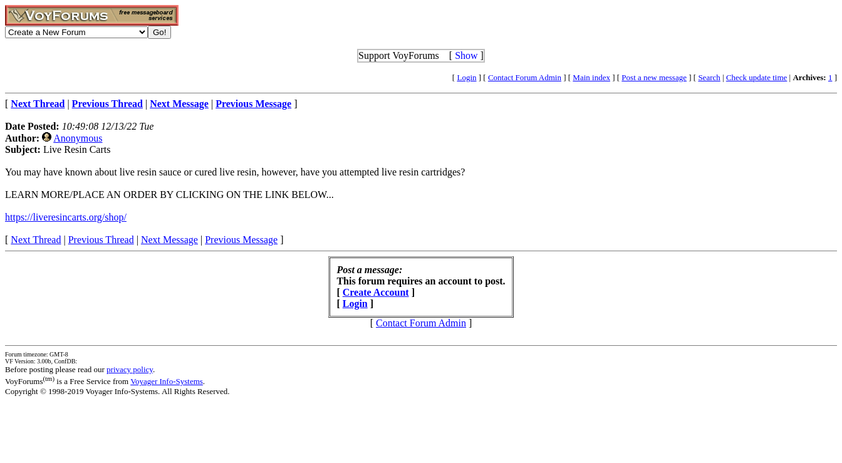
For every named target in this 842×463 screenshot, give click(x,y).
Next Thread (36, 239)
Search (709, 77)
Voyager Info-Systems (166, 381)
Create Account (376, 292)
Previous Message (241, 239)
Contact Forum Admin (524, 77)
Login (466, 77)
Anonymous (77, 138)
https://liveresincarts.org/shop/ (66, 217)
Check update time (756, 77)
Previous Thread (101, 239)
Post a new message (654, 77)
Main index (591, 77)
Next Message (169, 239)
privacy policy (130, 369)
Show (466, 55)
